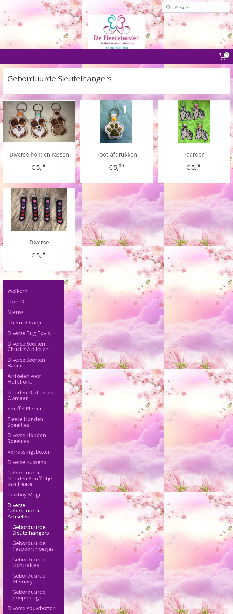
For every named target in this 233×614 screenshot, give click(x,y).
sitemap (96, 603)
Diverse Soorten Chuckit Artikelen (28, 134)
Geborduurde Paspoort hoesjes (33, 334)
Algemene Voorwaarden (26, 518)
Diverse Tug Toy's (29, 121)
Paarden (205, 154)
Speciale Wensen (28, 454)
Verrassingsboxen (29, 239)
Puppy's (17, 406)
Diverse (94, 251)
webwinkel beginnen (132, 603)
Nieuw (15, 100)
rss (108, 603)
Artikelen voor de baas (28, 430)
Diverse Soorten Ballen (26, 150)
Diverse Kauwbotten (32, 396)
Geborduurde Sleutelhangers (30, 318)
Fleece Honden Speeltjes (25, 210)
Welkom (17, 79)
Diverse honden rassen (94, 159)
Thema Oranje (25, 110)
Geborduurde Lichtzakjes (29, 350)
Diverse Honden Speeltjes (27, 226)
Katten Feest (22, 417)
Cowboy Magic (25, 282)
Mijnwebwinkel (185, 603)
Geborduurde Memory (29, 366)
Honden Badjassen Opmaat (31, 183)
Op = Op (18, 89)
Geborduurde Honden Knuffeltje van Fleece (30, 266)
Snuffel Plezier (25, 196)
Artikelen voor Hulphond (24, 167)
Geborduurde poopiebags (29, 383)
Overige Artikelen (28, 443)
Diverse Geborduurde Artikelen (24, 299)
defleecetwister (176, 518)
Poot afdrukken (150, 154)
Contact (17, 465)
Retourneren (15, 524)
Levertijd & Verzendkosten (25, 478)
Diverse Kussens (27, 250)
